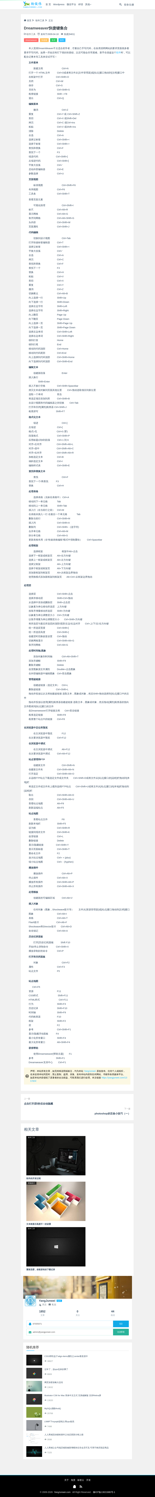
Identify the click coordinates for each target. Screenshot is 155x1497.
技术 (54, 40)
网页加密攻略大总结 (53, 1382)
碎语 (80, 4)
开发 (88, 1480)
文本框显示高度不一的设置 (38, 1224)
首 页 (47, 4)
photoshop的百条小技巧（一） (112, 1113)
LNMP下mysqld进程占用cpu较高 (59, 1421)
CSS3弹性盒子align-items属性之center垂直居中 (66, 1356)
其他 (87, 4)
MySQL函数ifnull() (52, 1408)
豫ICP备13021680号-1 (104, 1492)
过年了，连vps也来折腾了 (56, 1369)
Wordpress (58, 4)
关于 (66, 1480)
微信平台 (71, 4)
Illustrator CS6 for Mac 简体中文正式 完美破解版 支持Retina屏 (72, 1395)
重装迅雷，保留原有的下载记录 (40, 1269)
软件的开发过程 (33, 1178)
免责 (73, 1480)
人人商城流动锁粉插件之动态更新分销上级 (63, 1434)
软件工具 (39, 20)
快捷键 (44, 40)
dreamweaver (31, 40)
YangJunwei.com (62, 1492)
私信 (52, 1304)
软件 (62, 40)
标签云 (80, 1480)
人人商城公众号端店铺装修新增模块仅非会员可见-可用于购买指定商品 (76, 1447)
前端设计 (31, 1183)
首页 (27, 20)
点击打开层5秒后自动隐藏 (38, 1103)
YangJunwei (90, 1071)
